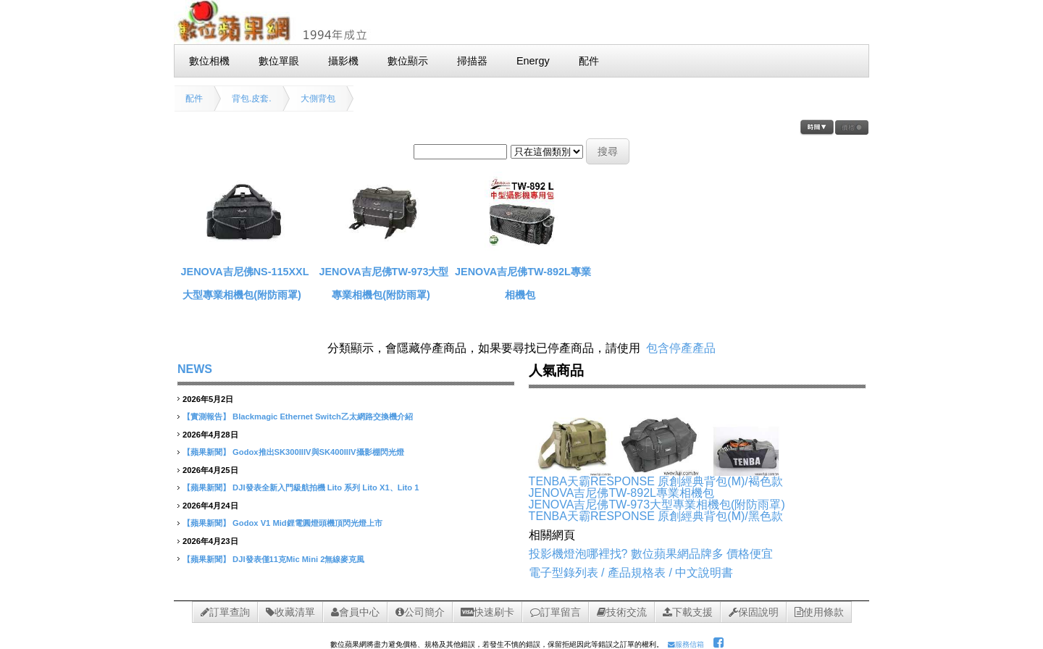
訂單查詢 (225, 612)
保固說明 (754, 612)
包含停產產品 (681, 348)
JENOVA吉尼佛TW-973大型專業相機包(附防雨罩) (657, 504)
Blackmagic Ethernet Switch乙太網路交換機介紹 (323, 416)
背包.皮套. (252, 98)
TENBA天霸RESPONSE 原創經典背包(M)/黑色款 (656, 516)
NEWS (194, 369)
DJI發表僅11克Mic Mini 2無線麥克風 (298, 559)
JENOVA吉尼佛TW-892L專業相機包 (621, 493)
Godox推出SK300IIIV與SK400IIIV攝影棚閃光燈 (318, 452)
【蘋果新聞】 (206, 452)
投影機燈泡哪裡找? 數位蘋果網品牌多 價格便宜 (651, 554)
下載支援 (688, 612)
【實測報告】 (206, 416)
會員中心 (355, 612)
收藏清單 (290, 612)
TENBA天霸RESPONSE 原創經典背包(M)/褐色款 (656, 481)
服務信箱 (686, 644)
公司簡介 (420, 612)
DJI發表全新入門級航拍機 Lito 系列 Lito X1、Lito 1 (326, 487)
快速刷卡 (487, 612)
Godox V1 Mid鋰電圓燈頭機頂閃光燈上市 (307, 523)
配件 (194, 98)
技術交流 (622, 612)
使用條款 (819, 612)
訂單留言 (555, 612)
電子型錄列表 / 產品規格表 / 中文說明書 (631, 572)
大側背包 (318, 98)
